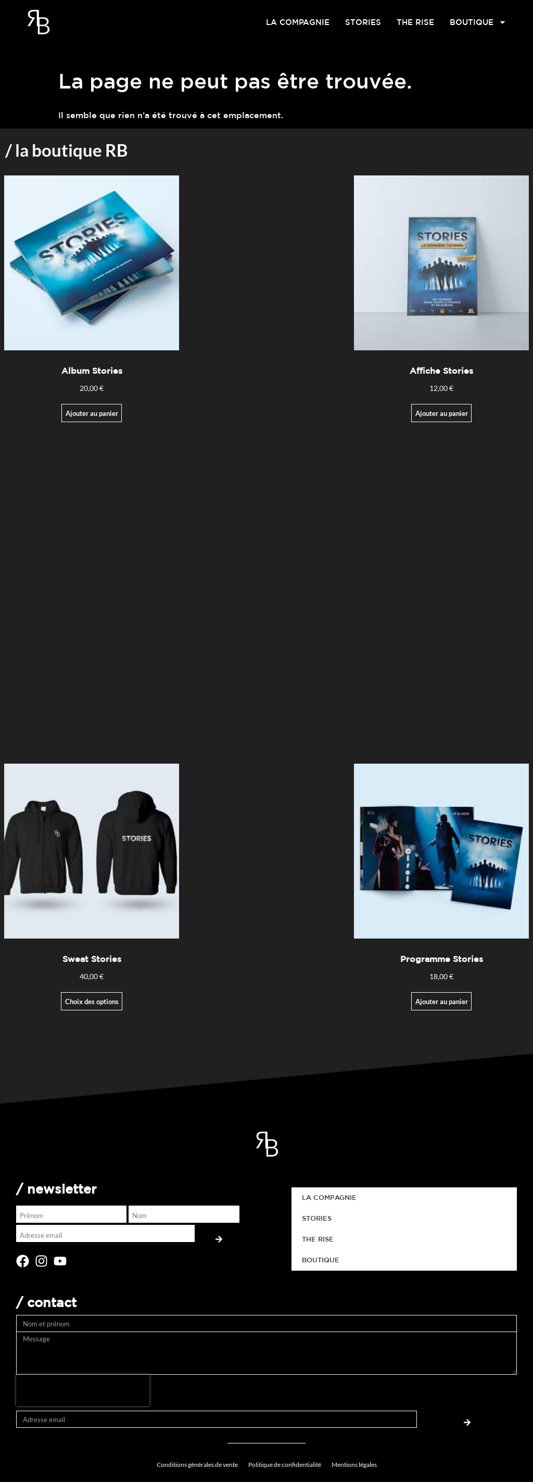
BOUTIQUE (478, 22)
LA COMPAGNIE (297, 22)
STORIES (363, 22)
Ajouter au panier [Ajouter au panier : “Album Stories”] (92, 413)
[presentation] (82, 1390)
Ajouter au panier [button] (441, 1001)
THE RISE (415, 22)
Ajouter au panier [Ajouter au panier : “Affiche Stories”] (441, 413)
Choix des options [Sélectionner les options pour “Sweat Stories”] (92, 1001)
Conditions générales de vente (197, 1464)
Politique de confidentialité (284, 1464)
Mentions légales (354, 1464)
